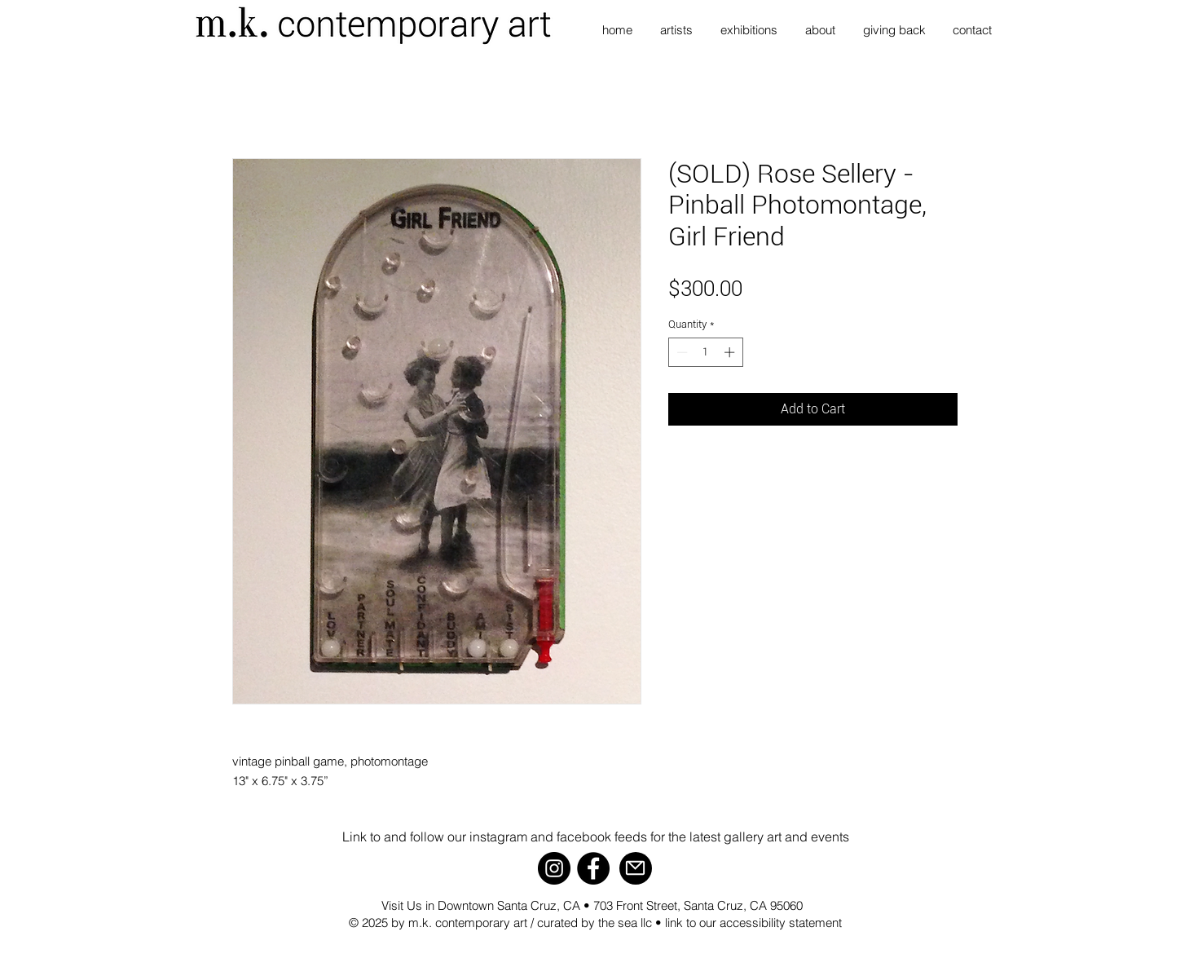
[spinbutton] (705, 352)
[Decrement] (680, 352)
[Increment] (731, 352)
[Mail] (635, 868)
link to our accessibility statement (753, 922)
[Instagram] (554, 868)
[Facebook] (593, 868)
